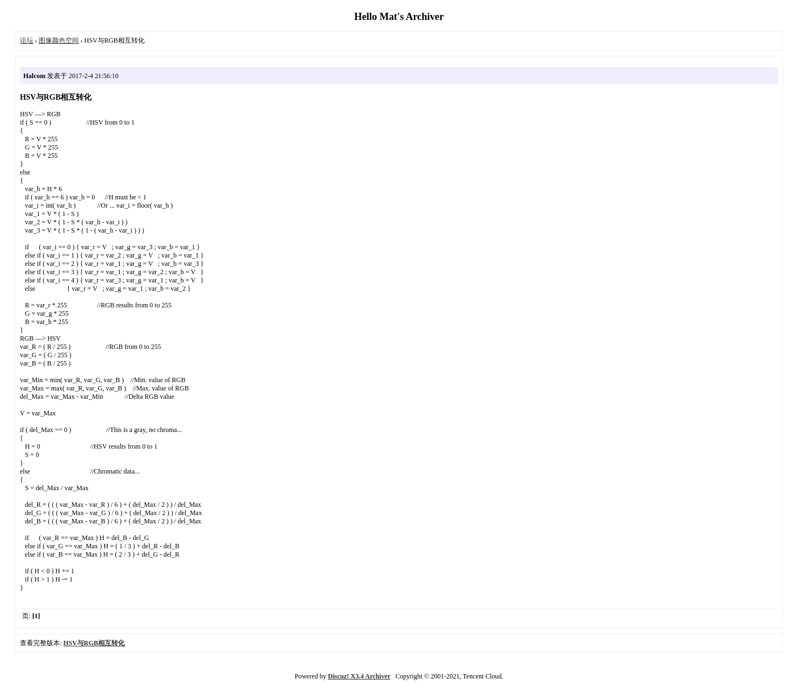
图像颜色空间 (59, 40)
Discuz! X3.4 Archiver (359, 676)
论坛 (26, 40)
